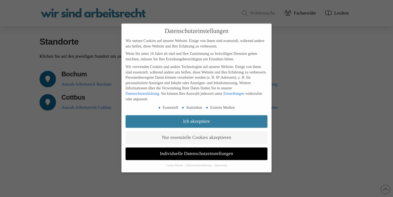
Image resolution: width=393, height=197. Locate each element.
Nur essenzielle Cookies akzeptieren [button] (196, 132)
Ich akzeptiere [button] (196, 116)
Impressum (221, 160)
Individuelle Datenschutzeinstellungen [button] (196, 148)
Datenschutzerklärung (142, 88)
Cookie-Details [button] (175, 160)
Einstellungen (233, 88)
